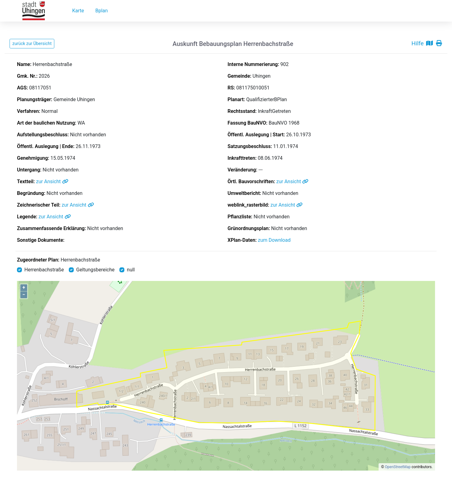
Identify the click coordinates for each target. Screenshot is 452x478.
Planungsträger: (34, 99)
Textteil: (26, 181)
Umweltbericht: (244, 193)
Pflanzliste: (240, 217)
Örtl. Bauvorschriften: (251, 181)
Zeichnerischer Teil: (38, 205)
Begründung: (31, 193)
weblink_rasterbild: (248, 205)
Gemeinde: (239, 76)
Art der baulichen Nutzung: (46, 123)
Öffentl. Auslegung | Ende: (45, 146)
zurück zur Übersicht (32, 43)
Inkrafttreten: (242, 158)
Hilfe (418, 43)
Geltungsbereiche (95, 270)
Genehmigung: (33, 158)
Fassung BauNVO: (247, 123)
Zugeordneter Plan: (38, 260)
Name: (24, 64)
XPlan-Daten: (242, 240)
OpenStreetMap (398, 467)
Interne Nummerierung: (253, 64)
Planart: (236, 99)
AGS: (22, 88)
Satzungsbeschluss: (250, 146)
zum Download (274, 240)
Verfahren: (28, 111)
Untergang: (29, 170)
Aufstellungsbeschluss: (43, 135)
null (131, 270)
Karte (78, 11)
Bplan (101, 11)
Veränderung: (242, 170)
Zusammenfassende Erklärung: (51, 228)
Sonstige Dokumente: (40, 240)
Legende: (27, 217)
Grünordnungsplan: (249, 228)
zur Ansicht (52, 181)
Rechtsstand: (242, 111)
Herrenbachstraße (80, 260)
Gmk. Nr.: (27, 76)
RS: (231, 88)
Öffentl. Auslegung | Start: (256, 135)
